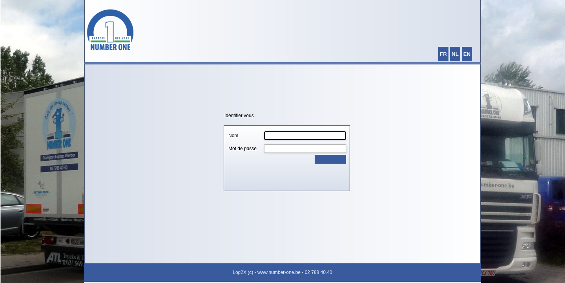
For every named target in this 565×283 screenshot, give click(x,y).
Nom (233, 135)
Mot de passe (242, 148)
